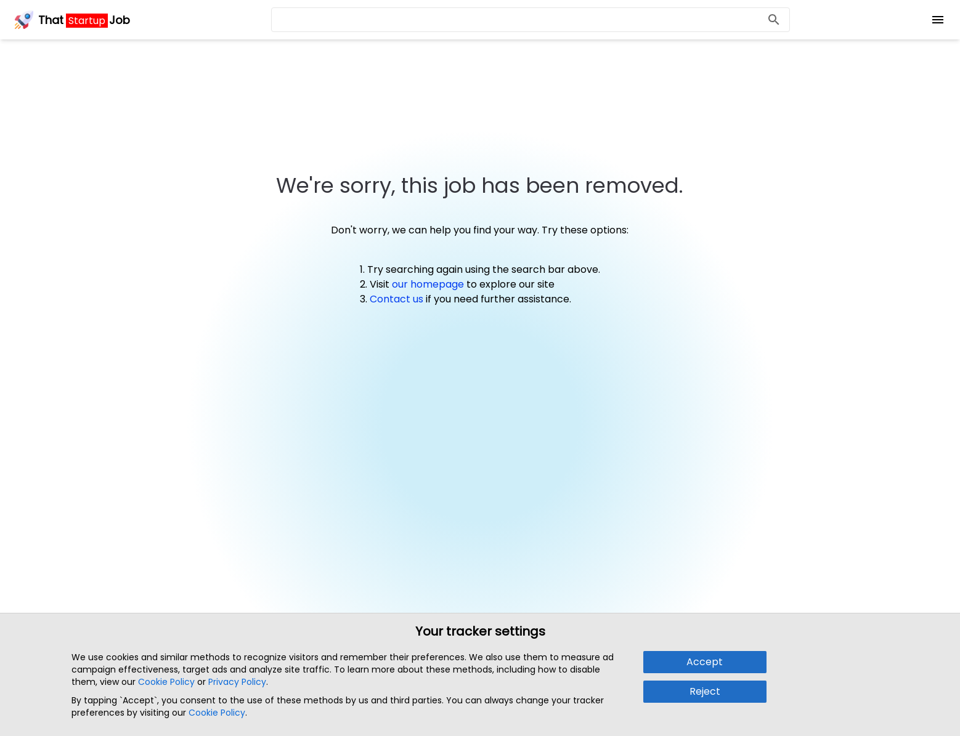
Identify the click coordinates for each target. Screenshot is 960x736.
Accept (704, 662)
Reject (704, 691)
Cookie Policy (166, 682)
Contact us (396, 299)
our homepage (428, 284)
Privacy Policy (237, 682)
